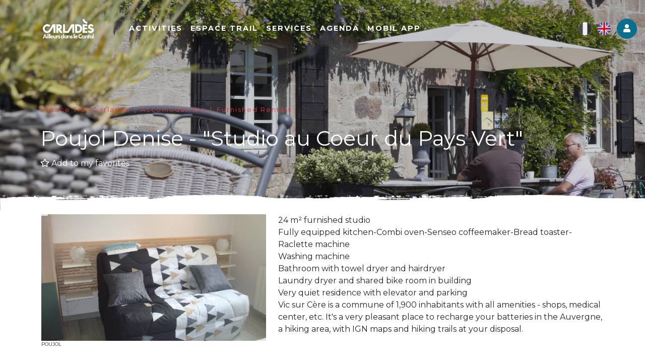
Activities (159, 28)
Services (293, 28)
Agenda (343, 28)
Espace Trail (228, 28)
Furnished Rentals (254, 109)
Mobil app (398, 28)
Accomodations (173, 109)
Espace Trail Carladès (85, 109)
